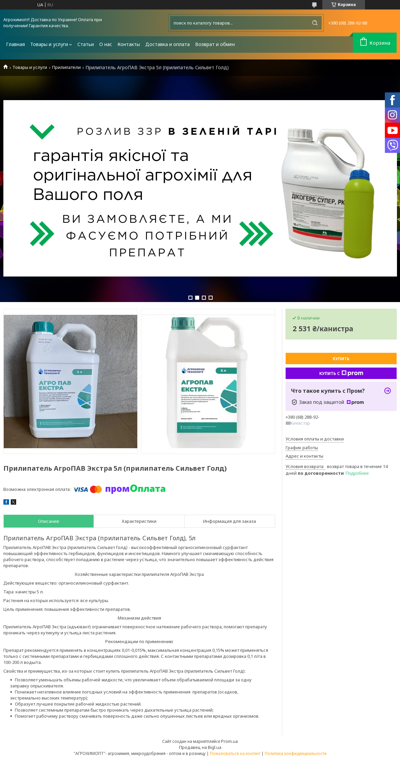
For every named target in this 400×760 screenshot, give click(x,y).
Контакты (128, 44)
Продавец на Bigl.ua (200, 747)
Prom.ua (229, 741)
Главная (15, 44)
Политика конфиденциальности (296, 753)
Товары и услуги (49, 44)
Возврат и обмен (215, 44)
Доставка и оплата (167, 44)
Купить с (341, 373)
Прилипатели (66, 67)
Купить (341, 359)
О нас (105, 44)
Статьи (85, 44)
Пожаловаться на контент (235, 753)
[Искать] (315, 23)
